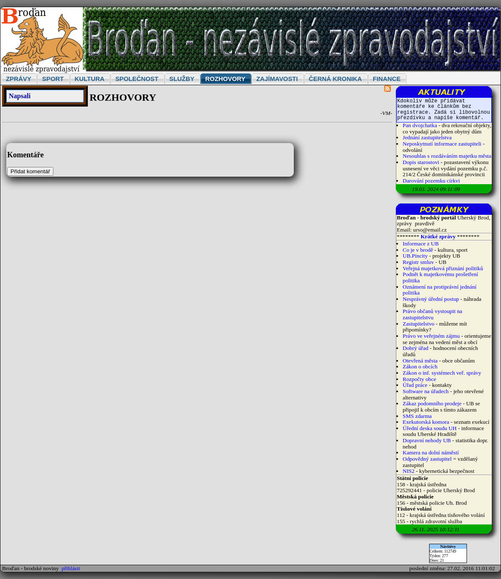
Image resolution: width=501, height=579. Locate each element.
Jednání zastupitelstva (427, 137)
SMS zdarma (417, 416)
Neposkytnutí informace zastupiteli (442, 144)
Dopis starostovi (421, 162)
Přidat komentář (30, 171)
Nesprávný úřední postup (431, 299)
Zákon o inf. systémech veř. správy (442, 373)
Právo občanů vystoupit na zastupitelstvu (432, 314)
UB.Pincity (415, 256)
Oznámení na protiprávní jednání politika (440, 290)
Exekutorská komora (426, 422)
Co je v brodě (418, 250)
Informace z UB (421, 243)
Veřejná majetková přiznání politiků (443, 268)
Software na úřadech (426, 391)
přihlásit (71, 568)
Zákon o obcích (420, 366)
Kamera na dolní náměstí (431, 452)
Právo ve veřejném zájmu (431, 336)
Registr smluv (418, 262)
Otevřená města (420, 360)
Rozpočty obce (419, 379)
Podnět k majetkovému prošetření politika (440, 277)
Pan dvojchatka (420, 125)
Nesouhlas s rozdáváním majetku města (447, 156)
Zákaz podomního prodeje (432, 403)
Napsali (20, 95)
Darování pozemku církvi (431, 180)
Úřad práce (416, 385)
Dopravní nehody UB (427, 440)
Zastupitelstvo (419, 324)
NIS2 (408, 471)
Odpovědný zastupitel (427, 459)
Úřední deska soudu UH (429, 428)
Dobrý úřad (415, 348)
